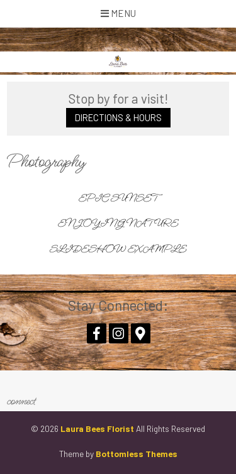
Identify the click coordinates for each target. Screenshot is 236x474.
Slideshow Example (118, 249)
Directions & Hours (118, 117)
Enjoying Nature (118, 223)
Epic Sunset (118, 198)
